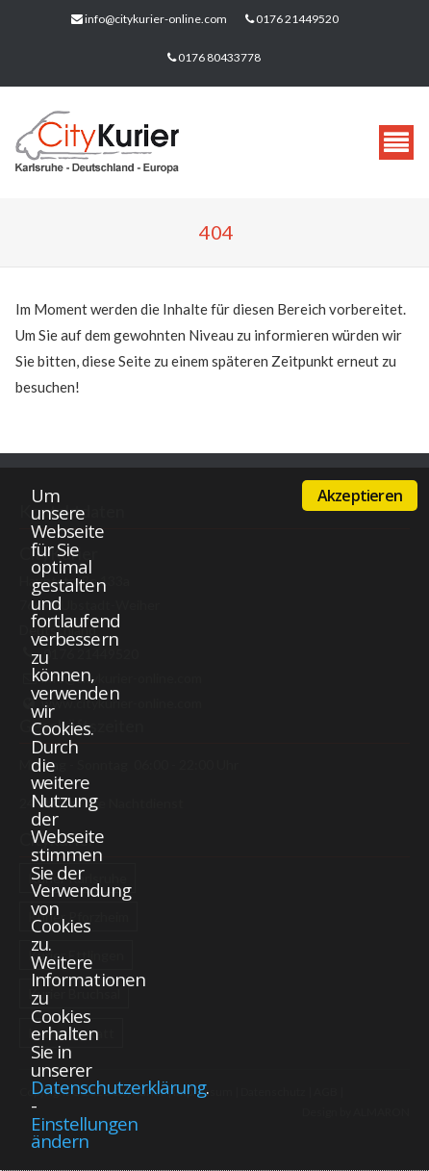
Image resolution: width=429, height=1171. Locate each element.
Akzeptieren (359, 495)
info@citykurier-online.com (156, 19)
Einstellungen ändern (84, 1132)
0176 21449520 (297, 19)
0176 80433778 (219, 57)
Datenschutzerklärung (118, 1087)
